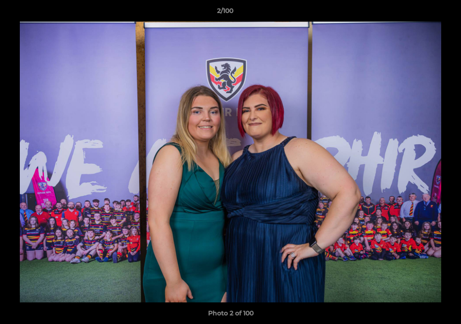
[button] (423, 13)
